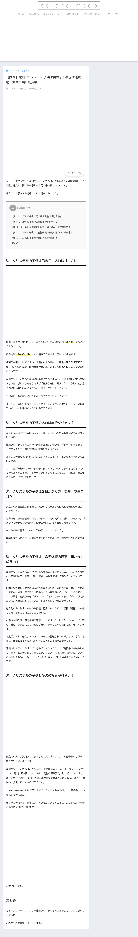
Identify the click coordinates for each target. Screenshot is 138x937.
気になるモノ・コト (52, 14)
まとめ (15, 243)
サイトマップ (114, 14)
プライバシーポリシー (93, 14)
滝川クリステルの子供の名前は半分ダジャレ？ (35, 221)
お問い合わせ (72, 14)
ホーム (21, 14)
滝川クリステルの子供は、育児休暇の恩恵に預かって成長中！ (42, 232)
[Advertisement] (69, 41)
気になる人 (34, 14)
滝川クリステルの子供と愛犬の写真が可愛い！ (35, 238)
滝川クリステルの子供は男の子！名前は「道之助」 (37, 216)
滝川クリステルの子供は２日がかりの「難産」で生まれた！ (41, 227)
